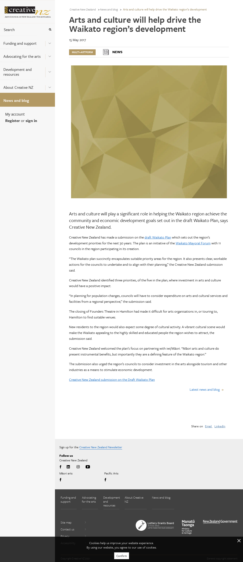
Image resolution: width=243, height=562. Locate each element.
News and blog (16, 100)
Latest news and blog (205, 389)
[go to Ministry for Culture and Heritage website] (188, 527)
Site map (73, 522)
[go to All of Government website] (220, 522)
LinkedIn (219, 426)
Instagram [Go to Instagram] (78, 467)
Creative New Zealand (83, 9)
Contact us (73, 529)
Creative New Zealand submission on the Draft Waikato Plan (112, 379)
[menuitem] (27, 42)
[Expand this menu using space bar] (49, 42)
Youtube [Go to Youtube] (87, 467)
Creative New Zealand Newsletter (100, 447)
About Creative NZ (18, 87)
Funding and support (20, 43)
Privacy (73, 536)
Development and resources (17, 72)
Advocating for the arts (22, 56)
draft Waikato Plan (158, 237)
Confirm (121, 556)
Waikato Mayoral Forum (193, 243)
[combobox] (22, 29)
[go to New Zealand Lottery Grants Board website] (155, 525)
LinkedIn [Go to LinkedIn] (68, 467)
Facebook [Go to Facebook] (61, 467)
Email (208, 426)
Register (12, 120)
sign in (31, 120)
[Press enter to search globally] (50, 29)
